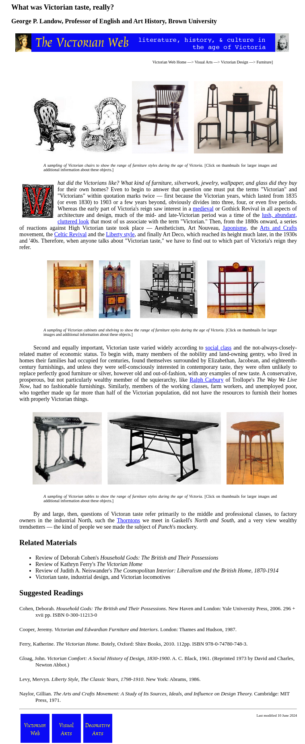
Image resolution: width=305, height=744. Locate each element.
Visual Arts (204, 62)
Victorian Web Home (169, 62)
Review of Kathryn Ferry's (88, 564)
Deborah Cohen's (139, 558)
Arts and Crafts (278, 228)
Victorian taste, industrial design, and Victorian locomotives (103, 577)
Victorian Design (234, 62)
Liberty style (120, 234)
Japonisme (234, 228)
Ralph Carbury (206, 380)
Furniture (263, 62)
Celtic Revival (70, 234)
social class (218, 348)
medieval (203, 209)
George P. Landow (36, 21)
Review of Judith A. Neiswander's (156, 571)
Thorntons (128, 520)
